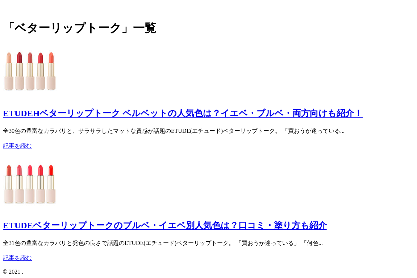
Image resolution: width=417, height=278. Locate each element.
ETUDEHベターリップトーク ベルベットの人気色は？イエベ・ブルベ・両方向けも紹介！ (183, 113)
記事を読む (17, 146)
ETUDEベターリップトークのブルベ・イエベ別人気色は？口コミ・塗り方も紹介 (165, 225)
